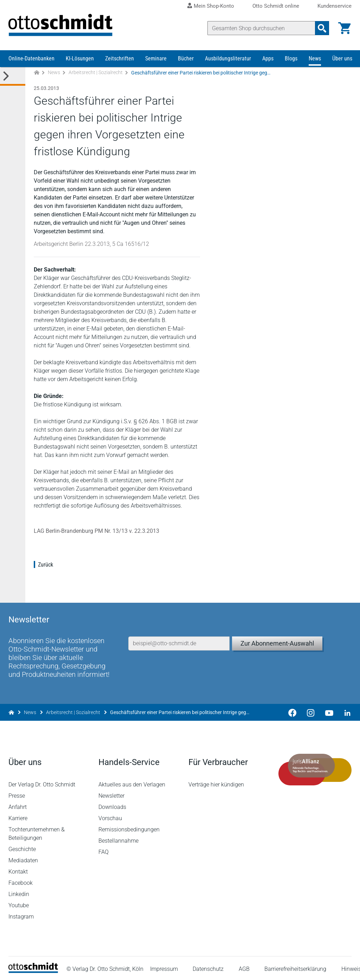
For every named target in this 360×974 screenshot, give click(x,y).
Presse (16, 788)
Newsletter (111, 788)
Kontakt (18, 864)
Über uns (342, 58)
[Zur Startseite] (36, 73)
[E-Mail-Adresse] (179, 635)
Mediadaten (23, 853)
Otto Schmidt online (275, 6)
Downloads (112, 799)
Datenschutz (208, 961)
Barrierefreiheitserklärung (295, 961)
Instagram (21, 909)
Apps (268, 58)
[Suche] (261, 28)
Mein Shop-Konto (214, 6)
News (315, 58)
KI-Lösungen (80, 58)
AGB (244, 961)
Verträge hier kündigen (216, 777)
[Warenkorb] (345, 28)
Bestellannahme (118, 833)
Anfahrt (17, 799)
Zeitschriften (119, 58)
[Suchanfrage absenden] (322, 28)
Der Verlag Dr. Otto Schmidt (41, 777)
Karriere (17, 811)
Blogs (291, 58)
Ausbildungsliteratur (228, 58)
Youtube (18, 898)
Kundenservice (334, 6)
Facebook (20, 875)
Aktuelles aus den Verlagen (131, 777)
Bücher (186, 58)
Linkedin (18, 886)
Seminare (156, 58)
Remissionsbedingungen (129, 822)
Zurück (45, 565)
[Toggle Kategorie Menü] (12, 76)
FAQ (103, 844)
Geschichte (22, 841)
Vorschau (110, 811)
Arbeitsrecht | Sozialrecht (96, 73)
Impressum (164, 961)
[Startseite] (33, 963)
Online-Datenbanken (31, 58)
